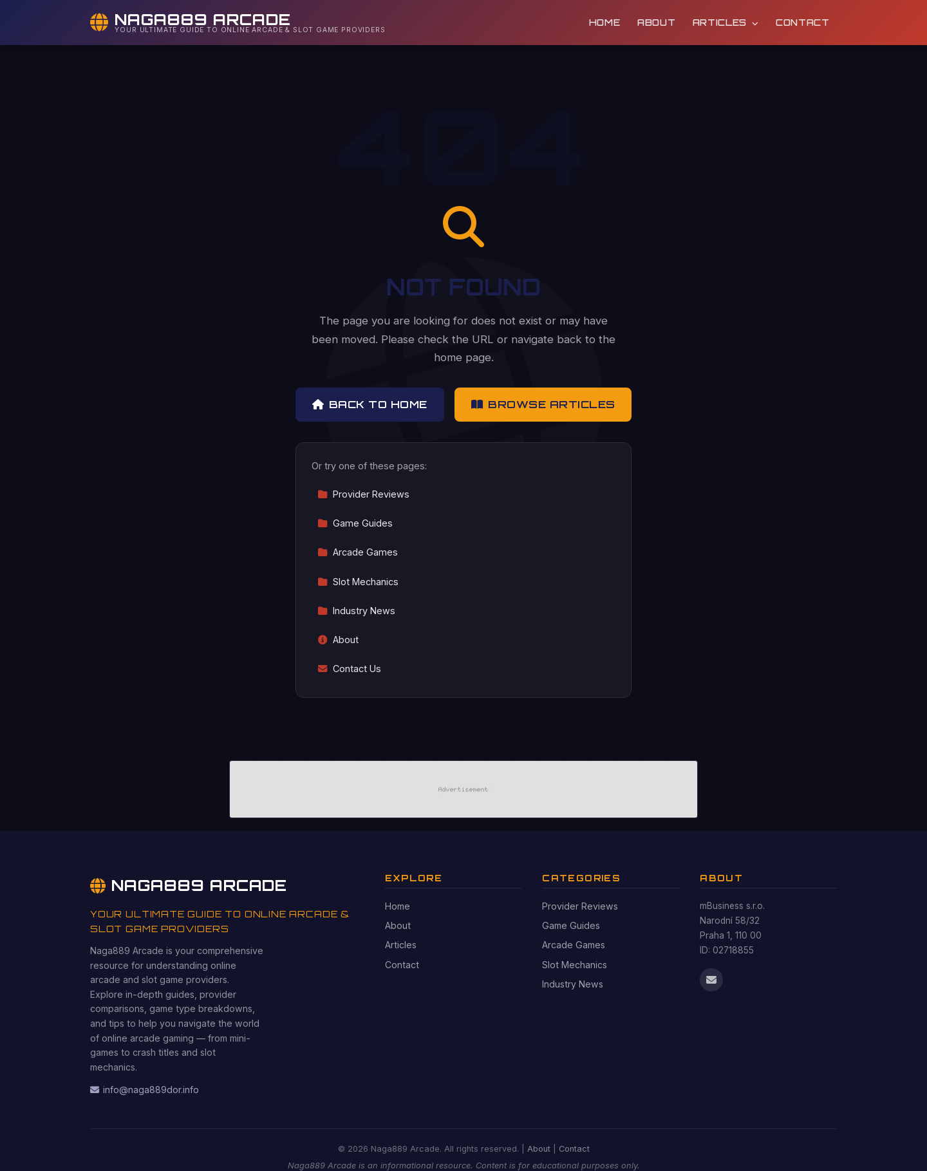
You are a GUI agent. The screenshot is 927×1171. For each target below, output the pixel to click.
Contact (803, 22)
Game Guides (355, 523)
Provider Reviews (363, 494)
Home (605, 22)
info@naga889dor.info (144, 1089)
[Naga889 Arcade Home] (238, 22)
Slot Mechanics (357, 581)
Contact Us (349, 668)
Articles (726, 22)
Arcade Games (357, 552)
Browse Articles (543, 404)
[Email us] (711, 979)
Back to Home (369, 404)
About (656, 22)
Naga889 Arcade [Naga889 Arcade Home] (188, 885)
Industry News (356, 610)
